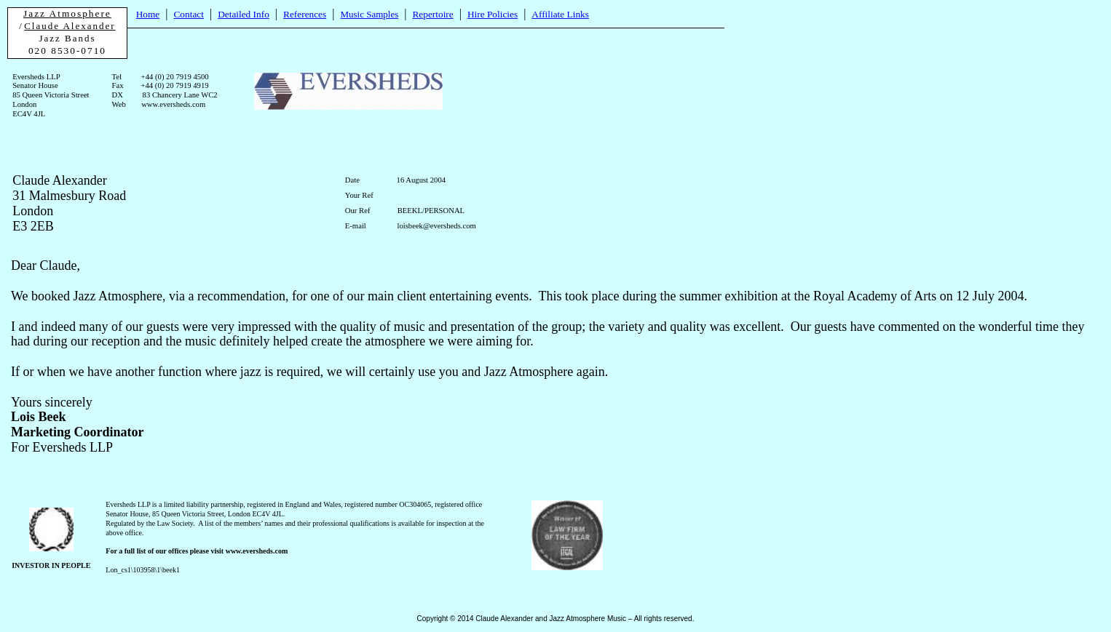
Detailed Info (243, 14)
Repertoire (432, 14)
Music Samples (369, 14)
